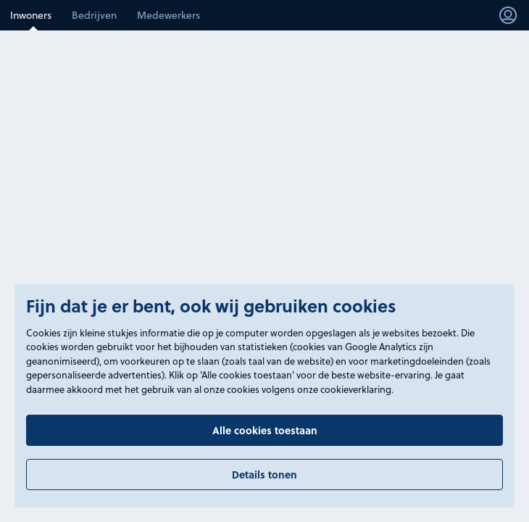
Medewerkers (168, 14)
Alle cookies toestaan (264, 430)
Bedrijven (94, 14)
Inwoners (30, 14)
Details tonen (264, 474)
